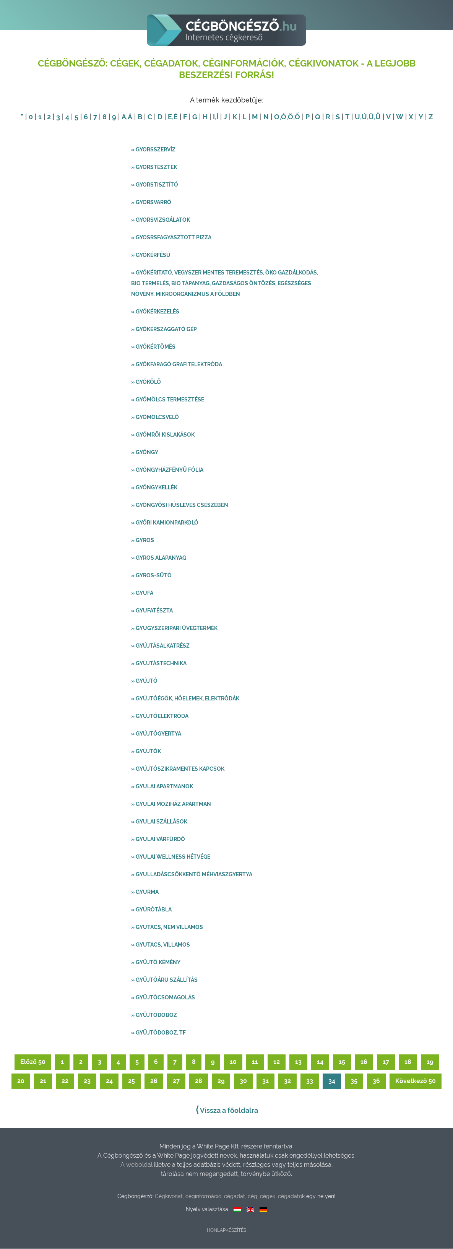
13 (298, 1062)
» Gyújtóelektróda (159, 716)
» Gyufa (142, 593)
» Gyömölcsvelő (155, 417)
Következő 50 (415, 1081)
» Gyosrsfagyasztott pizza (171, 238)
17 (386, 1062)
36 (376, 1081)
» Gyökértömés (153, 347)
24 (109, 1081)
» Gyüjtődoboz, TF (158, 1033)
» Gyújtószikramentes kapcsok (177, 769)
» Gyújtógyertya (156, 734)
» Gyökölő (146, 382)
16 (363, 1062)
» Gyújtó (144, 681)
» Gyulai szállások (159, 822)
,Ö (289, 117)
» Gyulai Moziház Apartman (171, 804)
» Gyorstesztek (154, 167)
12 (276, 1062)
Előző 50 (32, 1062)
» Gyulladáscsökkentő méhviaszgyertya (191, 875)
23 (87, 1081)
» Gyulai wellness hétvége (170, 857)
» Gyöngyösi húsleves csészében (179, 505)
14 (320, 1062)
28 (198, 1081)
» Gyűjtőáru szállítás (164, 980)
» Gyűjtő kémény (155, 963)
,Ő (296, 117)
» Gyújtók (146, 752)
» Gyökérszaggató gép (164, 329)
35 (354, 1081)
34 (331, 1081)
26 (153, 1081)
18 (407, 1062)
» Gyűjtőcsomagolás (163, 998)
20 (20, 1081)
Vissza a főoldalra (226, 1110)
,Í (216, 117)
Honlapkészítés (226, 1230)
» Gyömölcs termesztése (167, 400)
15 (342, 1062)
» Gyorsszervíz (153, 150)
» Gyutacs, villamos (160, 945)
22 (65, 1081)
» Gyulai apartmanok (162, 787)
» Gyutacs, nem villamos (167, 927)
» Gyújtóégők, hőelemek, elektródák (185, 699)
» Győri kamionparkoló (164, 523)
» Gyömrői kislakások (163, 435)
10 (233, 1062)
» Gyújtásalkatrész (160, 646)
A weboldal (137, 1165)
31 (265, 1081)
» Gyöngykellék (154, 488)
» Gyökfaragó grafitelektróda (176, 365)
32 (287, 1081)
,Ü (370, 117)
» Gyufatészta (152, 611)
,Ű (377, 117)
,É (175, 117)
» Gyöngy (144, 453)
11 (255, 1062)
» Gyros (142, 541)
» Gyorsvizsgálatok (160, 220)
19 (430, 1062)
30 (243, 1081)
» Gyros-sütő (151, 576)
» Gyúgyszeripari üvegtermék (174, 628)
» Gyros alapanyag (158, 558)
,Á (129, 117)
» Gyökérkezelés (155, 312)
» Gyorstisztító (154, 185)
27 (176, 1081)
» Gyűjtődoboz (154, 1015)
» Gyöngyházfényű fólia (167, 470)
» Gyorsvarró (151, 203)
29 (221, 1081)
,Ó (282, 117)
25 (131, 1081)
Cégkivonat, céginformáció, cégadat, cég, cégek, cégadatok (230, 1197)
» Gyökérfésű (150, 255)
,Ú (363, 117)
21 (43, 1081)
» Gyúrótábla (151, 910)
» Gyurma (145, 892)
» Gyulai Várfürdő (158, 839)
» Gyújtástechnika (159, 664)
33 (309, 1081)
